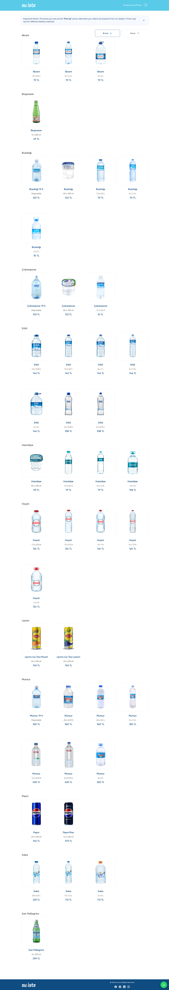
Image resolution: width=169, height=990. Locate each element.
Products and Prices (132, 5)
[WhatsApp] (163, 984)
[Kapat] (144, 20)
